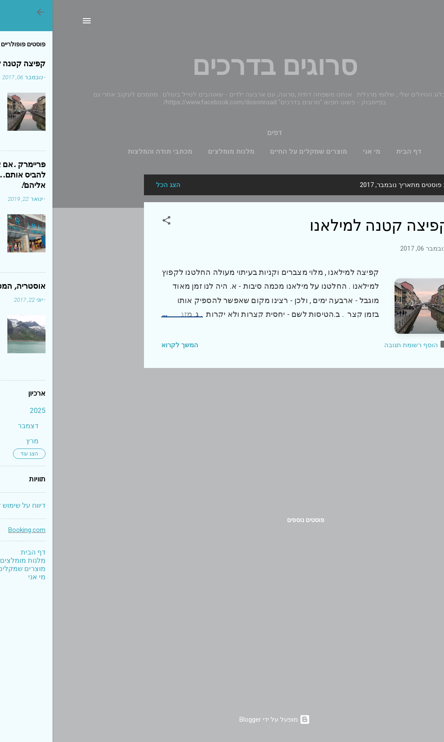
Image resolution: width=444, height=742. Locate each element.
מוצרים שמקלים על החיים (256, 151)
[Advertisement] (57, 304)
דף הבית (356, 151)
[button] (114, 222)
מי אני (319, 151)
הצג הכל (116, 185)
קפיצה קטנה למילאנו (327, 225)
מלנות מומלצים (179, 151)
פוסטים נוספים (253, 519)
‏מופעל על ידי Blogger (222, 719)
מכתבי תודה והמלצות (107, 151)
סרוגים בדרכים (222, 66)
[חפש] (410, 23)
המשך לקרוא (127, 345)
